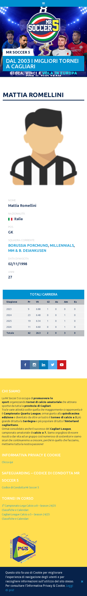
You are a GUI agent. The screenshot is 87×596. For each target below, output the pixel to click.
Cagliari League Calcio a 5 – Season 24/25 (26, 514)
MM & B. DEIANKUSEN (27, 250)
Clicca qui (7, 462)
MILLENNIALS (62, 245)
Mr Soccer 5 (18, 52)
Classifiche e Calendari (15, 510)
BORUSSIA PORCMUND (28, 245)
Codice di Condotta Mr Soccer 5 (20, 487)
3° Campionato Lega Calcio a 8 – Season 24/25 (29, 505)
